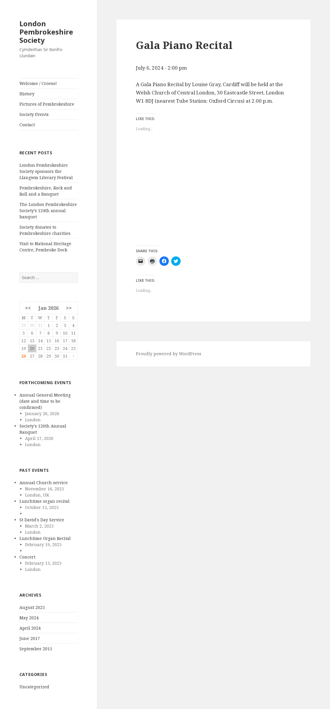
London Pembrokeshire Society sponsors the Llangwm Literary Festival (46, 171)
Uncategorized (34, 687)
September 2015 (35, 648)
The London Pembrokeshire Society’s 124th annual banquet (48, 211)
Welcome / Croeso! (38, 83)
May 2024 (29, 617)
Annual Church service (43, 482)
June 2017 (29, 638)
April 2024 (30, 628)
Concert (27, 557)
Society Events (34, 114)
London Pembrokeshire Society (46, 32)
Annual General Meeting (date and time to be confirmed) (45, 401)
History (26, 93)
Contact (27, 124)
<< (28, 307)
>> (69, 307)
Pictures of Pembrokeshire (46, 104)
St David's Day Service (41, 520)
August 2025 (32, 607)
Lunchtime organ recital (44, 501)
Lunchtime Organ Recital (45, 538)
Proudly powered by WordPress (168, 353)
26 (23, 356)
